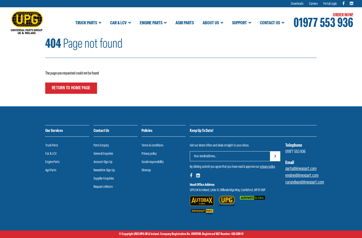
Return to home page (71, 88)
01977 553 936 (323, 23)
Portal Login (330, 4)
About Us (211, 23)
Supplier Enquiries (104, 179)
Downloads (297, 4)
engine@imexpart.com (302, 175)
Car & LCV (118, 23)
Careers (313, 4)
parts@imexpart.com (300, 169)
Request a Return (103, 187)
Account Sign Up (103, 162)
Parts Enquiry (101, 145)
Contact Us (270, 23)
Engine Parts (151, 23)
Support (239, 23)
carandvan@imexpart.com (304, 182)
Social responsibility (153, 162)
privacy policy (267, 167)
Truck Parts (86, 23)
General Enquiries (103, 154)
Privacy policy (149, 154)
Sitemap (146, 170)
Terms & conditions (152, 145)
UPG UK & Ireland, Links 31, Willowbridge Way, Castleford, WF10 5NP (227, 190)
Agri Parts (184, 23)
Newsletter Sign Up (104, 170)
